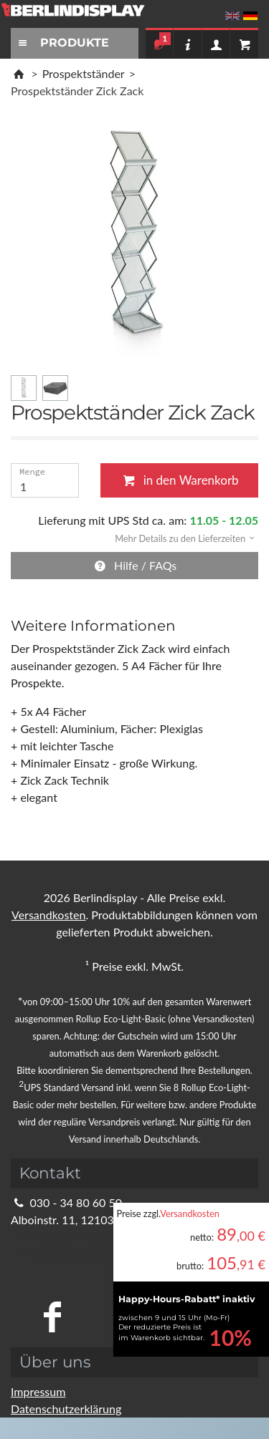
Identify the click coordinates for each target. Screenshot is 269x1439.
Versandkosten (190, 1213)
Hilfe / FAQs (135, 565)
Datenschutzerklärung (66, 1408)
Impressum (38, 1391)
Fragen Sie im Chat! (206, 1420)
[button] (180, 537)
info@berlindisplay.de (74, 1237)
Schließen (229, 453)
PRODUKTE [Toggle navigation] (61, 42)
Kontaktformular (61, 1254)
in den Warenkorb (179, 480)
